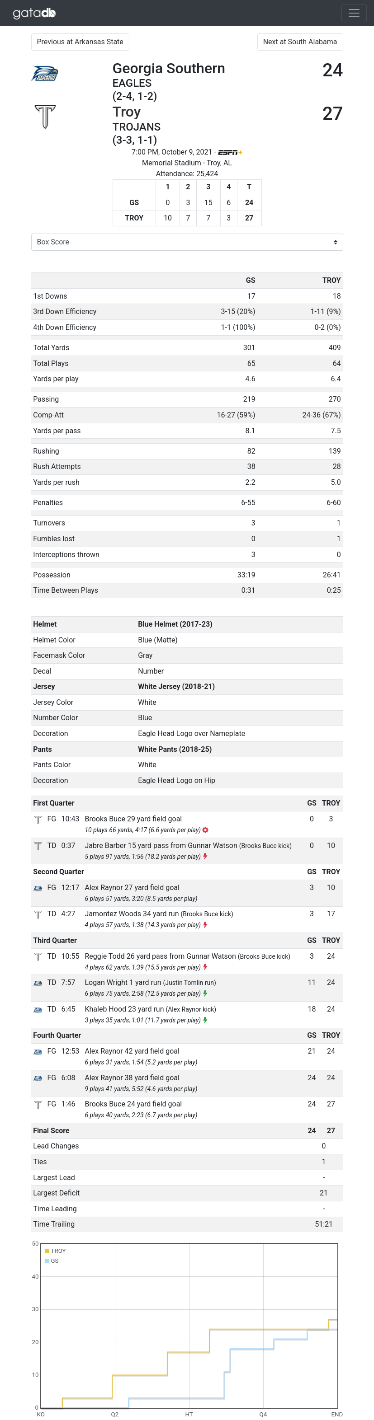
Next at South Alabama (300, 41)
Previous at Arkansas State (80, 41)
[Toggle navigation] (354, 13)
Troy (127, 111)
